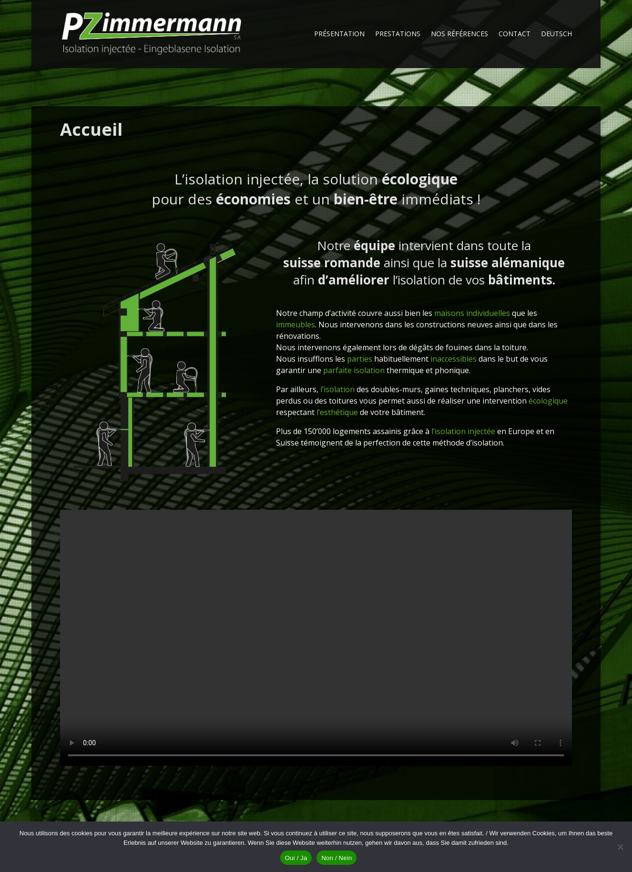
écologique (548, 400)
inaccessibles (453, 359)
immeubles (295, 324)
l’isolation (337, 389)
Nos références (459, 34)
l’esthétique (337, 412)
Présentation (339, 34)
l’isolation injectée (463, 431)
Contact (514, 34)
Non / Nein (336, 858)
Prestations (397, 34)
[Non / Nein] (620, 847)
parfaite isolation (354, 370)
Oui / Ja (296, 858)
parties (359, 359)
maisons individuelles (472, 313)
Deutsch (556, 34)
